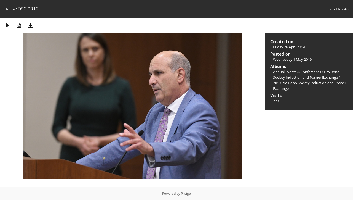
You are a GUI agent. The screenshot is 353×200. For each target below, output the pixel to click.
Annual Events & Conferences (297, 71)
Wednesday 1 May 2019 (292, 59)
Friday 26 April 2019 (289, 46)
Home (9, 9)
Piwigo (186, 193)
